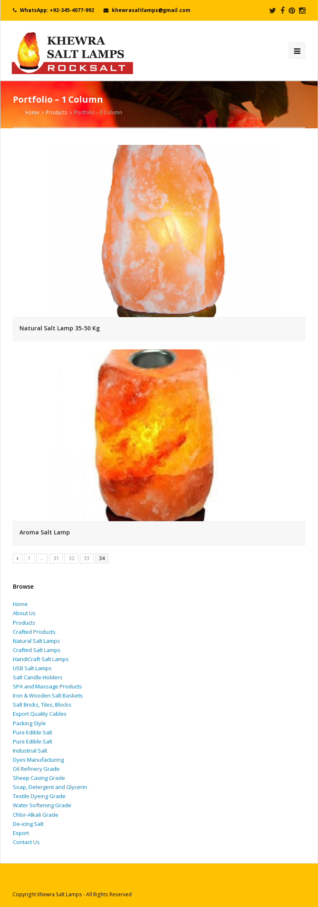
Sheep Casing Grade (39, 778)
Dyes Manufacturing (38, 759)
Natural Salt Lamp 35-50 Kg (59, 328)
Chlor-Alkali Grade (35, 814)
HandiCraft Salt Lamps (41, 659)
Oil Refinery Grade (36, 768)
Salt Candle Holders (38, 677)
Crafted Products (34, 631)
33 (86, 558)
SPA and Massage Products (47, 686)
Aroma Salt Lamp (44, 532)
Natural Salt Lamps (36, 641)
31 (56, 558)
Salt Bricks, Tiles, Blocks (42, 704)
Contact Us (26, 842)
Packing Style (29, 723)
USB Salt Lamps (32, 668)
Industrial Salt (30, 750)
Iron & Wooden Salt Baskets (48, 695)
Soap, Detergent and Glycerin (50, 787)
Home (20, 604)
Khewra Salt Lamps (59, 894)
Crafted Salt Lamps (36, 650)
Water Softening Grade (42, 805)
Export (21, 833)
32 (72, 558)
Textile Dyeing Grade (39, 796)
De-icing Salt (28, 824)
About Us (24, 613)
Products (56, 112)
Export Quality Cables (40, 713)
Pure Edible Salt (32, 732)
